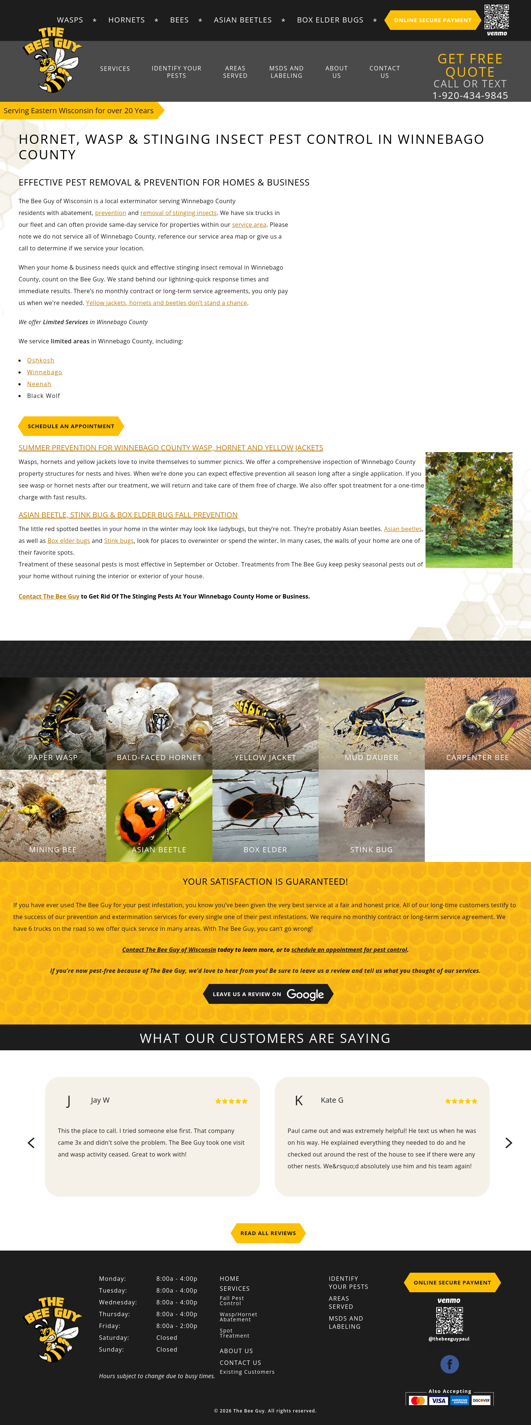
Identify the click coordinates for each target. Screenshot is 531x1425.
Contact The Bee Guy (48, 596)
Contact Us (383, 72)
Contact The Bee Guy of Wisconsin (169, 950)
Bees (179, 20)
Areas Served (236, 72)
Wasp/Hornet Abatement (238, 1317)
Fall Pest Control (232, 1301)
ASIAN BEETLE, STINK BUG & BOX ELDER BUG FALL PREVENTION (127, 515)
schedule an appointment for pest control (349, 950)
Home (230, 1279)
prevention (110, 213)
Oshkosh (40, 360)
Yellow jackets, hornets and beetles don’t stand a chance (166, 303)
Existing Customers (247, 1371)
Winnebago (44, 372)
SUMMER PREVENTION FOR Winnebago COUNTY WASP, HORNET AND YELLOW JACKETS (170, 448)
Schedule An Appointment (71, 426)
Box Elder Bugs (330, 20)
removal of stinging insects (178, 213)
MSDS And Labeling (286, 72)
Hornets (126, 20)
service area (249, 225)
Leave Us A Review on (268, 995)
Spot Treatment (235, 1333)
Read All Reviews (268, 1233)
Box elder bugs (69, 541)
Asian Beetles (243, 20)
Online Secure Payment (433, 20)
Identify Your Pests (179, 72)
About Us (335, 72)
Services (118, 69)
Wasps (70, 20)
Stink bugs (119, 541)
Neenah (39, 384)
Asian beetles (403, 529)
